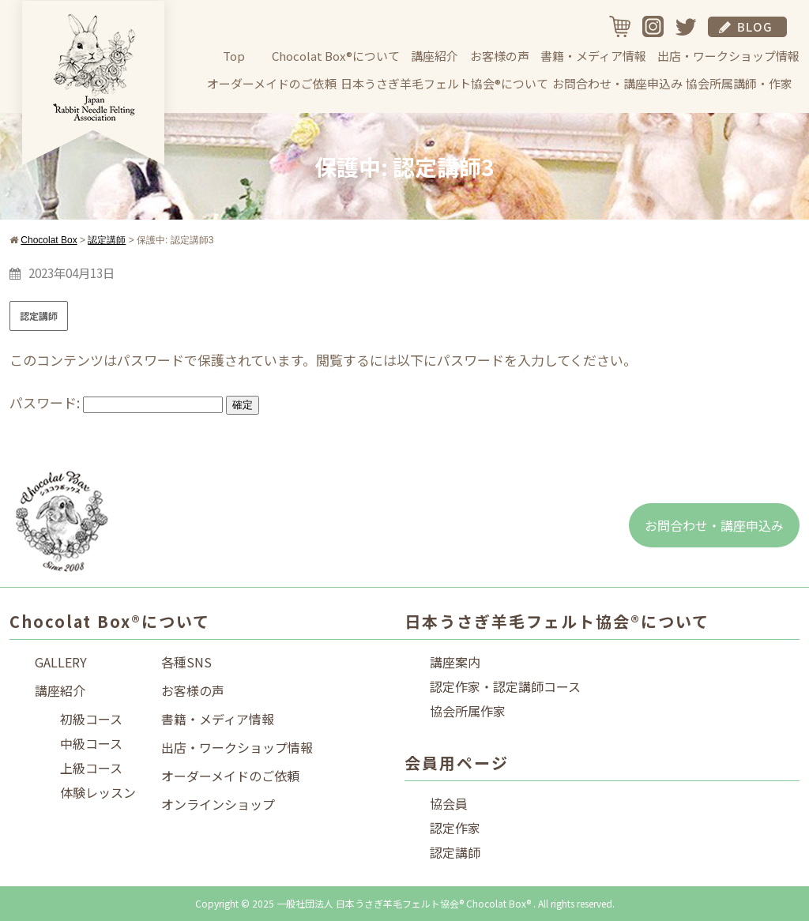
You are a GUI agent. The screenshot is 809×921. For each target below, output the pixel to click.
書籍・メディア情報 (593, 56)
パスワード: (116, 402)
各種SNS (186, 662)
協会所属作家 (468, 711)
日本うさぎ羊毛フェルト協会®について (444, 83)
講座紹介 (434, 56)
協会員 (449, 803)
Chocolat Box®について (336, 56)
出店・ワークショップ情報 (728, 56)
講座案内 (455, 662)
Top (234, 56)
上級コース (91, 767)
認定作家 (455, 827)
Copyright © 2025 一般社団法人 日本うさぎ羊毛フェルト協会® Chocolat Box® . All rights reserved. (405, 903)
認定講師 (39, 315)
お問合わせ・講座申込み (617, 83)
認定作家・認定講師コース (505, 686)
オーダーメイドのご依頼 (272, 83)
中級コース (91, 743)
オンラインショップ (218, 804)
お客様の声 (499, 56)
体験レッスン (98, 792)
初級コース (91, 718)
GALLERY (61, 662)
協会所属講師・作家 (739, 83)
